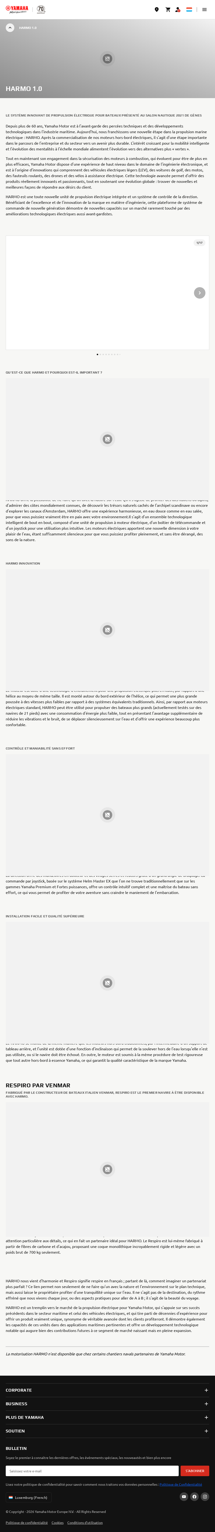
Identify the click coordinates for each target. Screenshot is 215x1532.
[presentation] (107, 293)
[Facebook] (194, 1496)
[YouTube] (184, 1496)
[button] (204, 9)
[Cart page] (168, 9)
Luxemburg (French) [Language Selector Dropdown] (28, 1497)
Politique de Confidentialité (181, 1484)
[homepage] (17, 9)
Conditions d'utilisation (85, 1522)
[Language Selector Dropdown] (189, 9)
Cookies (58, 1522)
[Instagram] (205, 1496)
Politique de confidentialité (27, 1522)
